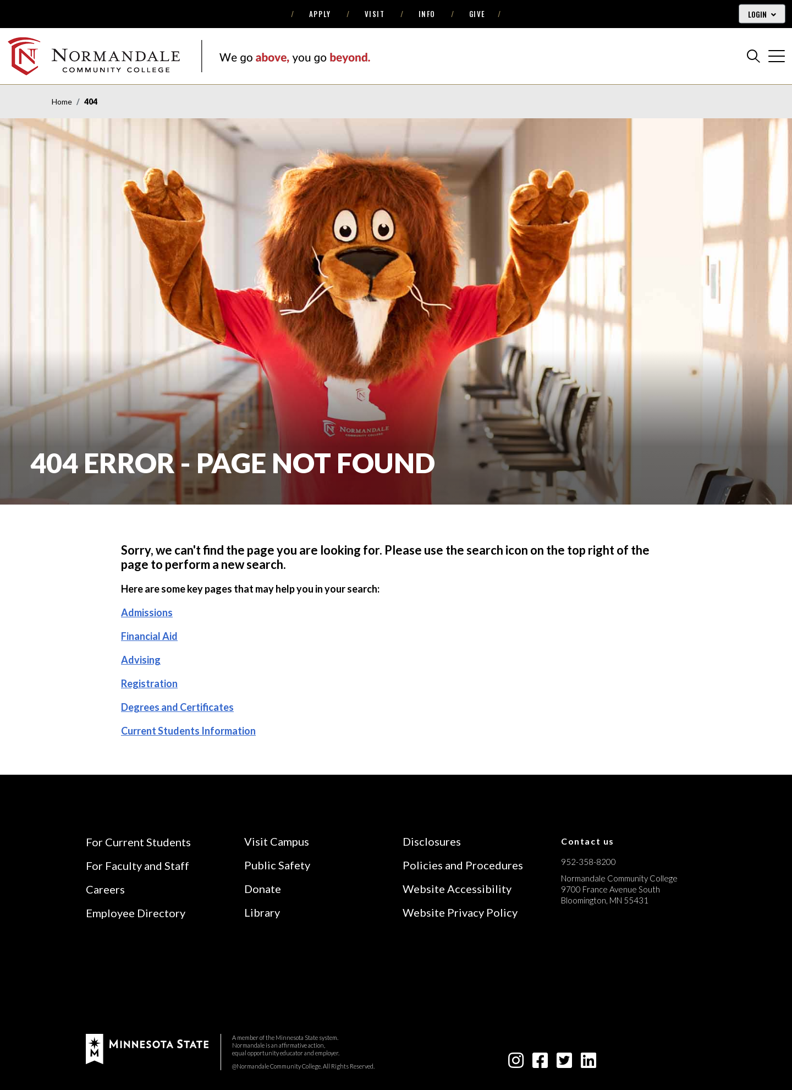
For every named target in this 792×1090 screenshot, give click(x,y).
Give (477, 13)
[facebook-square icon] (540, 1063)
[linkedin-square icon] (588, 1063)
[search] (753, 56)
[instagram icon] (516, 1063)
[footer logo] (147, 1047)
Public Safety (277, 865)
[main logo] (189, 55)
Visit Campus (276, 841)
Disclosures (432, 841)
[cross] (776, 56)
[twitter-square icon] (564, 1063)
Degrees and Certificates (177, 707)
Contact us (587, 841)
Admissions (147, 612)
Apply (320, 13)
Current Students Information (188, 731)
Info (427, 13)
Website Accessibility (457, 888)
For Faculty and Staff (137, 865)
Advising (141, 660)
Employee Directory (135, 912)
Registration (149, 683)
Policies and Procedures (463, 865)
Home (62, 101)
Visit (375, 13)
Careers (105, 889)
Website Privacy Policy (460, 912)
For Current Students (138, 841)
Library (262, 912)
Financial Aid (149, 636)
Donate (262, 888)
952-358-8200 (588, 862)
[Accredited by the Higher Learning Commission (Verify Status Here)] (602, 978)
